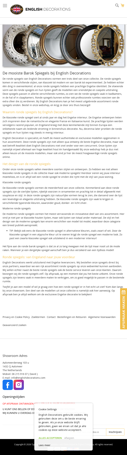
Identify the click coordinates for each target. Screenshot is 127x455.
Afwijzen (69, 438)
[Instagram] (19, 389)
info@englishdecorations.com (28, 377)
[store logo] (39, 9)
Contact (51, 317)
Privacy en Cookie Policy (16, 317)
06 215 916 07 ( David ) (25, 374)
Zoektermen (38, 317)
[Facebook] (8, 389)
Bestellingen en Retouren (71, 317)
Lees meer (44, 445)
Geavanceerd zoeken (14, 325)
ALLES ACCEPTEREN (50, 438)
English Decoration (13, 138)
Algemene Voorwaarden (102, 317)
